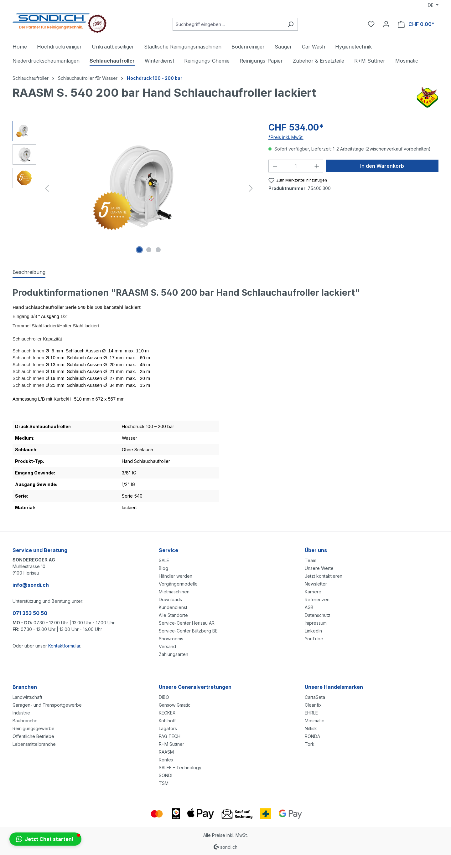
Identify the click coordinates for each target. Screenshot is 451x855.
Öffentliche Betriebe (33, 736)
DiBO (164, 697)
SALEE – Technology (180, 767)
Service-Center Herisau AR (187, 623)
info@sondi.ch (31, 585)
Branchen (25, 687)
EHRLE (311, 712)
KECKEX (167, 712)
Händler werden (175, 576)
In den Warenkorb (382, 166)
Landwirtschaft (27, 697)
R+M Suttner (171, 744)
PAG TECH (169, 736)
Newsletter (316, 583)
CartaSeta (315, 697)
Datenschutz (317, 615)
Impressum (316, 623)
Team (310, 560)
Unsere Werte (319, 568)
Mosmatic (314, 720)
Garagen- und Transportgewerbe (47, 705)
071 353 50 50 (30, 613)
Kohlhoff (167, 720)
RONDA (312, 736)
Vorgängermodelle (178, 583)
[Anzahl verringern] (275, 166)
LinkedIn (313, 630)
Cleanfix (313, 705)
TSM (163, 783)
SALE (164, 560)
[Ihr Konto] (386, 24)
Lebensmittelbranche (34, 744)
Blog (163, 568)
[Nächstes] (251, 188)
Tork (309, 744)
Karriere (313, 591)
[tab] (29, 272)
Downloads (170, 599)
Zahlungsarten (173, 654)
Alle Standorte (173, 615)
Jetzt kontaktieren (323, 576)
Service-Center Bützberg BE (188, 630)
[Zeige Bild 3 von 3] (158, 249)
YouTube (314, 638)
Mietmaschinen (174, 591)
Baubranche (25, 720)
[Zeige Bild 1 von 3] (139, 249)
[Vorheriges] (47, 188)
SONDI (165, 775)
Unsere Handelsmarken (334, 687)
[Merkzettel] (371, 24)
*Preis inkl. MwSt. (285, 137)
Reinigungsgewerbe (33, 728)
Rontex (166, 759)
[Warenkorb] (416, 24)
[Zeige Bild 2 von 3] (148, 249)
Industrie (21, 712)
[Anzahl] (296, 166)
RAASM (166, 752)
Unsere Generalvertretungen (195, 687)
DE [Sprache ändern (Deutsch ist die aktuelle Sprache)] (431, 5)
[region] (134, 188)
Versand (167, 646)
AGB (309, 607)
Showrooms (171, 638)
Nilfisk (311, 728)
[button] (45, 839)
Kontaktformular (64, 645)
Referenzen (317, 599)
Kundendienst (173, 607)
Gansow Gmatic (174, 705)
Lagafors (168, 728)
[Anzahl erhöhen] (317, 166)
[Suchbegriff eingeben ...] (228, 24)
